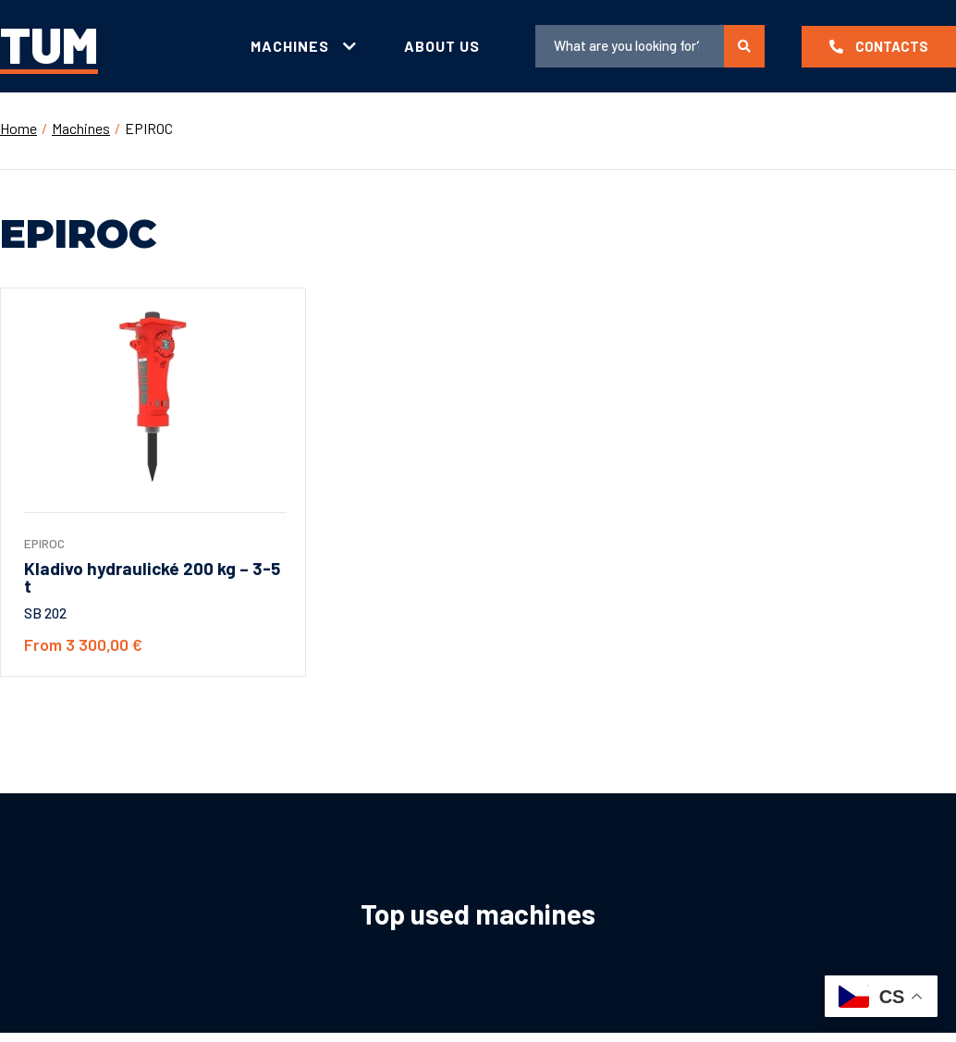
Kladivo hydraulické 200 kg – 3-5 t (152, 577)
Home (18, 128)
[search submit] (744, 46)
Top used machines (478, 913)
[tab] (304, 46)
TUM (49, 43)
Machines (81, 128)
